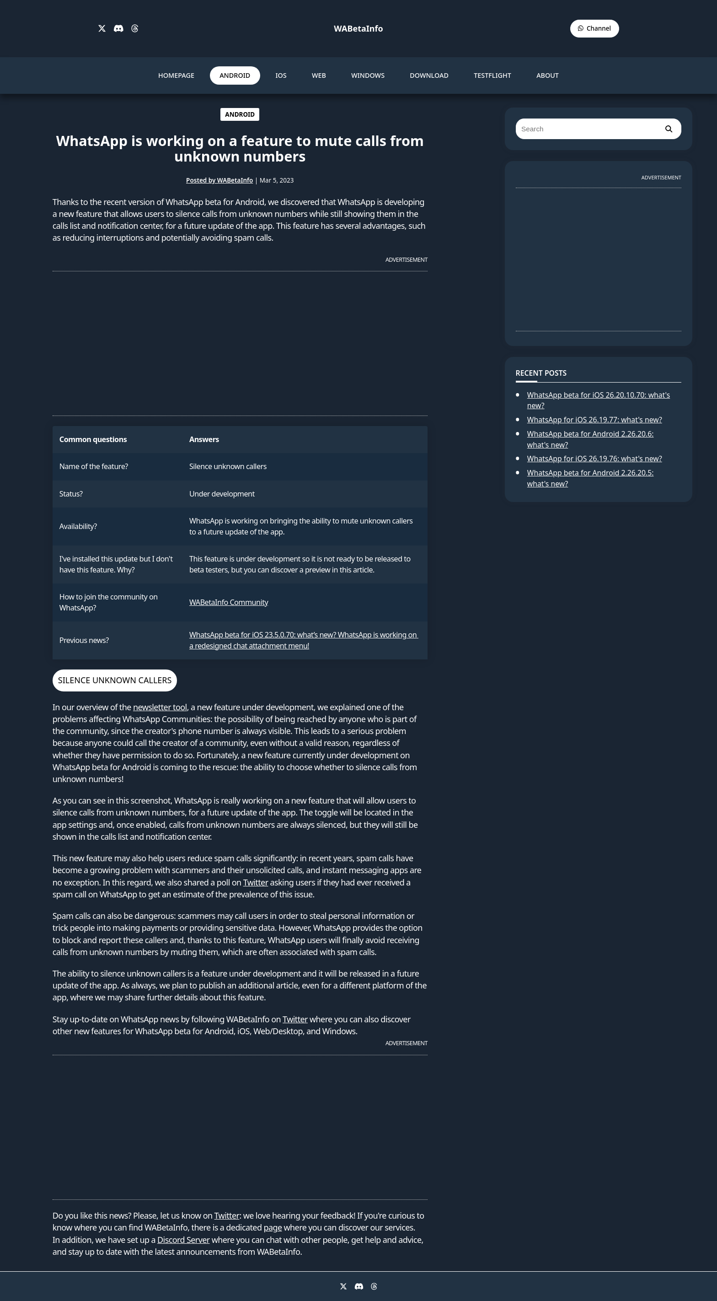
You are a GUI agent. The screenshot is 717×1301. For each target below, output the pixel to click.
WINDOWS (368, 75)
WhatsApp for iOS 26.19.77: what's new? (594, 420)
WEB (319, 75)
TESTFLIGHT (492, 75)
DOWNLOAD (429, 75)
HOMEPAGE (176, 75)
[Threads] (135, 28)
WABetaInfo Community (228, 602)
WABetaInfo (358, 28)
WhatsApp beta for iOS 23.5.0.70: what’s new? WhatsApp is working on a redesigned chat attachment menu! (303, 640)
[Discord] (118, 28)
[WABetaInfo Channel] (594, 29)
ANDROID (234, 75)
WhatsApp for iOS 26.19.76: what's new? (594, 458)
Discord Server (183, 1239)
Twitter (255, 882)
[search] (668, 129)
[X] (102, 28)
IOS (280, 75)
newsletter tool (160, 707)
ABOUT (547, 75)
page (272, 1227)
